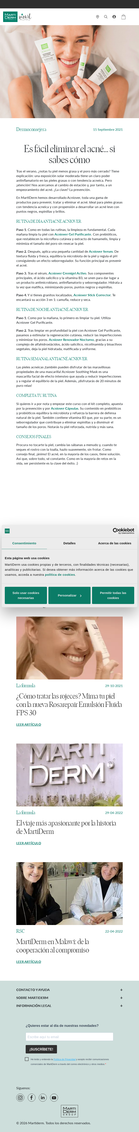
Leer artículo (28, 724)
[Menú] (133, 16)
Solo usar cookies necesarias (26, 595)
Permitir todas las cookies (113, 595)
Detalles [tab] (69, 543)
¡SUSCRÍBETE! (41, 1049)
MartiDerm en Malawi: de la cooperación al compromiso (52, 946)
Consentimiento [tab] (24, 543)
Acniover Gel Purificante (72, 234)
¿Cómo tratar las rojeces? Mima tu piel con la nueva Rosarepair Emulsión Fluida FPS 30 (69, 704)
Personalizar (69, 595)
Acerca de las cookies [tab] (114, 543)
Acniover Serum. (101, 251)
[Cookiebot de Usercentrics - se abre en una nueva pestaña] (116, 531)
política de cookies (60, 574)
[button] (114, 16)
